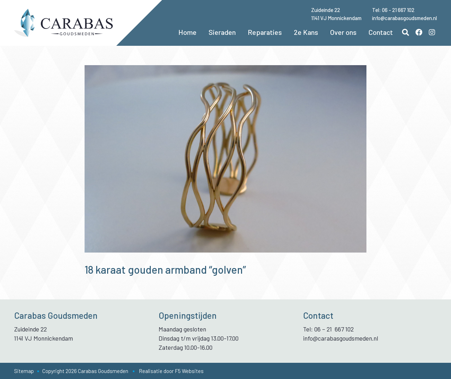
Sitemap (24, 371)
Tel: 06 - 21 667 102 (393, 10)
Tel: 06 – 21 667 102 (328, 329)
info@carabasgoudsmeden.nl (404, 18)
